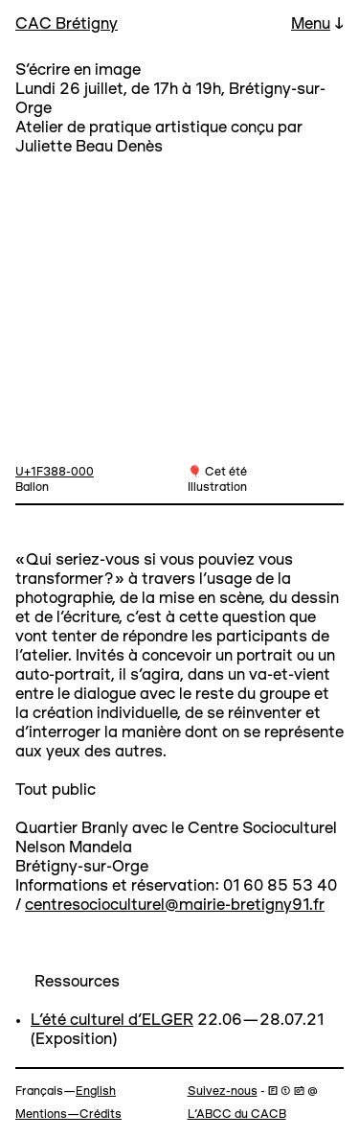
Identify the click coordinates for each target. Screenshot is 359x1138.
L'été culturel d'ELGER (112, 1020)
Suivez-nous (223, 1091)
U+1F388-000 (54, 472)
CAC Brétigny (66, 24)
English (96, 1091)
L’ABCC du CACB (237, 1114)
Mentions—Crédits (68, 1114)
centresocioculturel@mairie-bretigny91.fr (175, 905)
